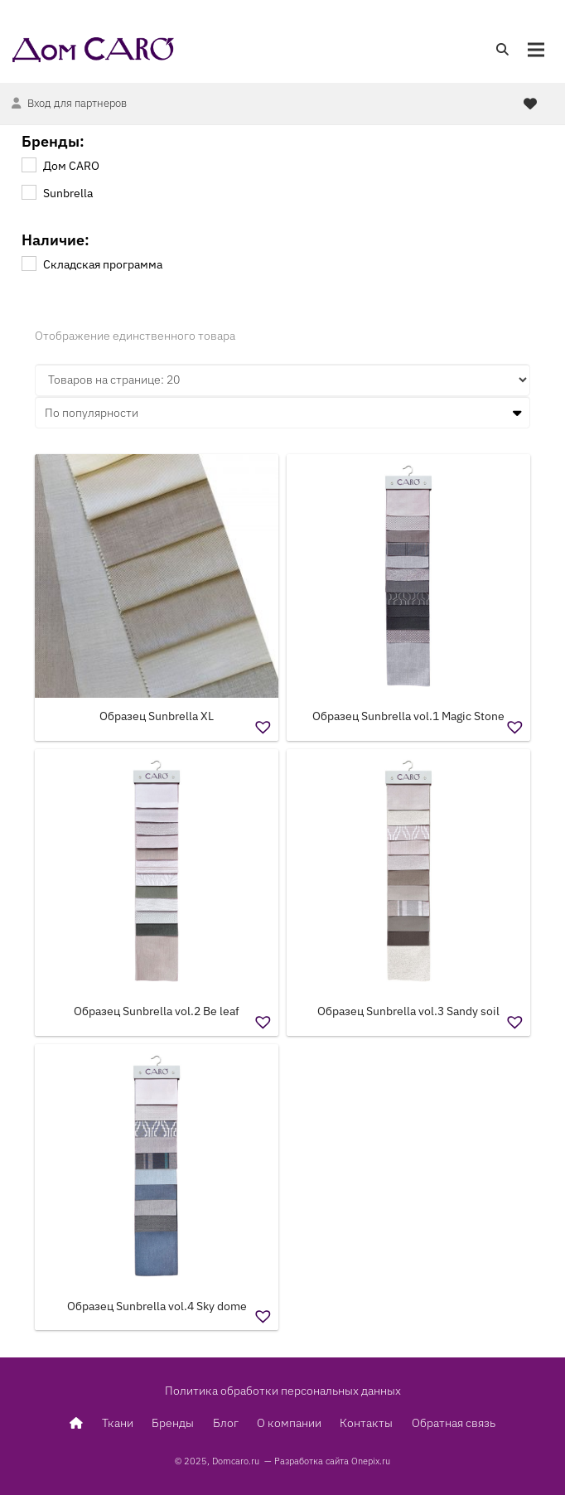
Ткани (117, 1422)
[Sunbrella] (28, 191)
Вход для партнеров (77, 103)
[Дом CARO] (28, 164)
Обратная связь (453, 1422)
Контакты (366, 1422)
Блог (226, 1422)
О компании (289, 1422)
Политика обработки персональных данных (283, 1390)
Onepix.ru (370, 1461)
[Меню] (536, 49)
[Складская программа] (28, 262)
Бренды (173, 1422)
